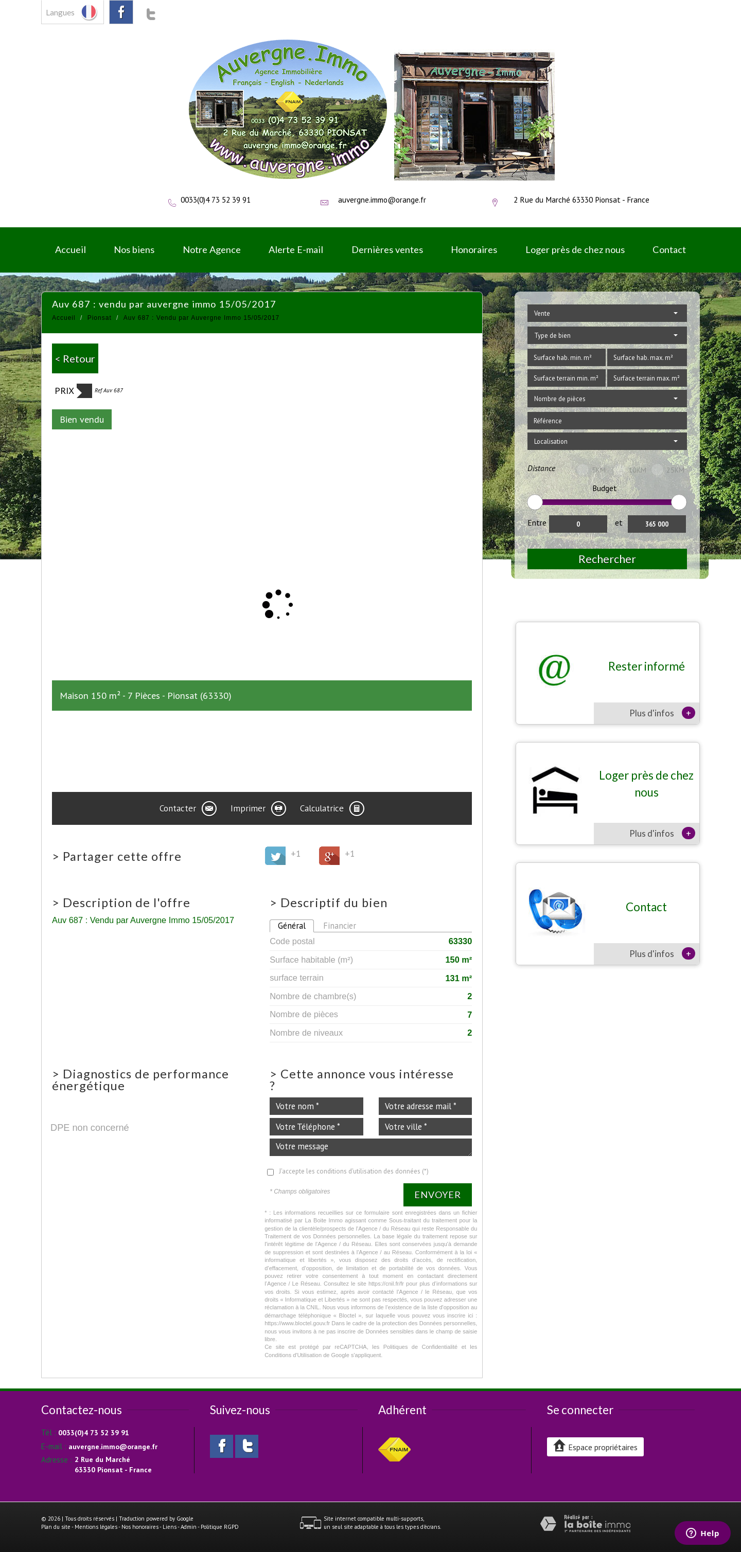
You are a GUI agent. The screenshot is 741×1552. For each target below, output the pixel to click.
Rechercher (607, 558)
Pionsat (99, 317)
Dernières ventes (387, 249)
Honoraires (474, 249)
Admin (189, 1526)
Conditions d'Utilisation (293, 1355)
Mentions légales (96, 1526)
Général (292, 925)
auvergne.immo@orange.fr (382, 199)
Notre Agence (212, 249)
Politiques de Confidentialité (420, 1347)
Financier (339, 925)
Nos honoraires (139, 1526)
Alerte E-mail (296, 249)
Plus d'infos (662, 713)
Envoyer (437, 1194)
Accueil (70, 249)
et (619, 522)
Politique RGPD (220, 1526)
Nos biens (134, 249)
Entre (536, 522)
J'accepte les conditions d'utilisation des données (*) (354, 1171)
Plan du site (55, 1526)
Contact (669, 249)
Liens (170, 1526)
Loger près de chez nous (575, 249)
